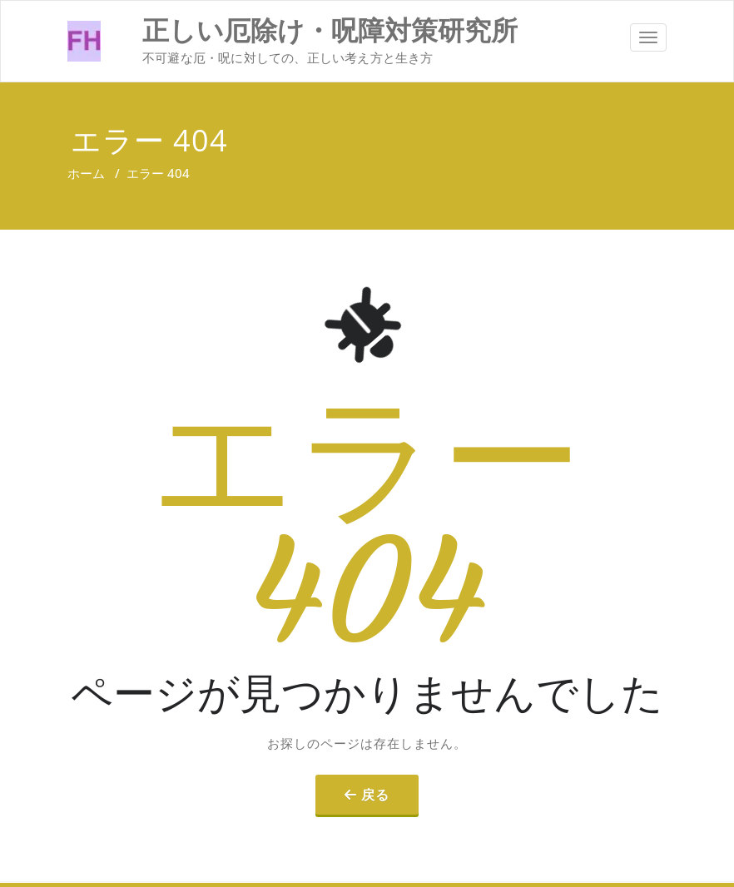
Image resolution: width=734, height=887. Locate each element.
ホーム (86, 173)
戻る (375, 794)
